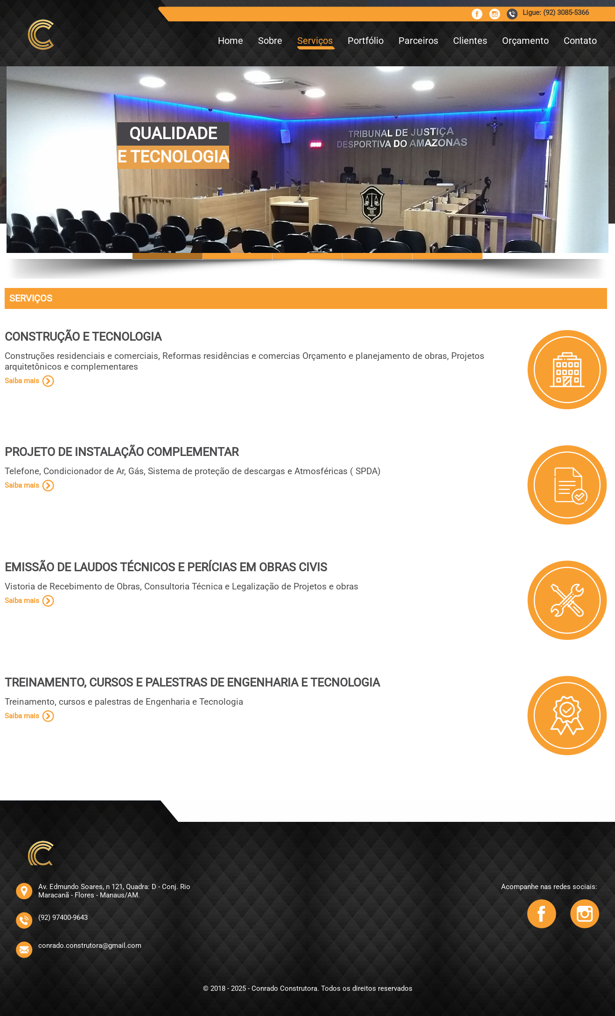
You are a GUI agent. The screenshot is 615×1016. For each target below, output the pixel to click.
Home (230, 40)
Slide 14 (377, 256)
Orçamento (525, 40)
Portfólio (366, 40)
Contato (580, 40)
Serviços (315, 40)
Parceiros (418, 40)
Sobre (270, 40)
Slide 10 (307, 256)
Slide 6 (238, 256)
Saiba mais (22, 381)
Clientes (470, 40)
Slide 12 (447, 256)
